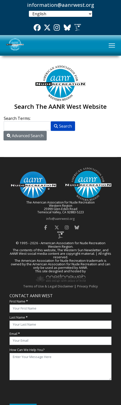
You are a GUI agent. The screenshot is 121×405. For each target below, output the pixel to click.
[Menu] (112, 45)
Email (15, 334)
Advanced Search (25, 135)
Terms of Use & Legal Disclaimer (48, 286)
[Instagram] (66, 226)
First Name (19, 301)
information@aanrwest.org (60, 5)
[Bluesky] (76, 226)
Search (63, 126)
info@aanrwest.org (60, 219)
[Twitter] (56, 226)
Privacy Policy (87, 286)
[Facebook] (45, 226)
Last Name (19, 317)
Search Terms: (17, 118)
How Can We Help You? (27, 350)
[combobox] (27, 125)
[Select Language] (60, 14)
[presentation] (48, 392)
